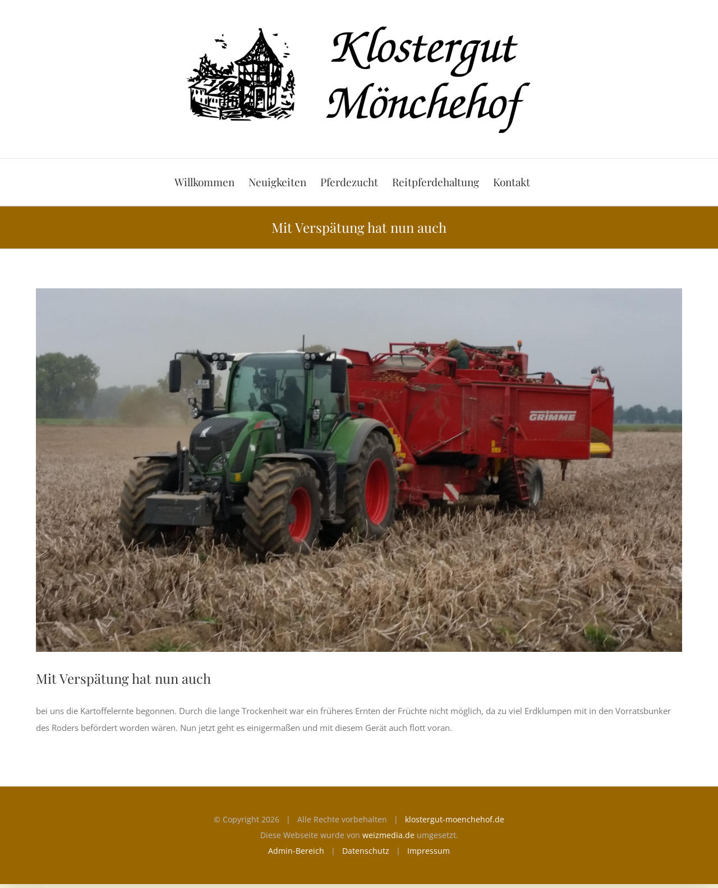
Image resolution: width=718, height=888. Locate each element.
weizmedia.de (388, 835)
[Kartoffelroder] (359, 470)
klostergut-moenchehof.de (454, 819)
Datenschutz (365, 850)
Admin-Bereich (296, 850)
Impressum (428, 850)
